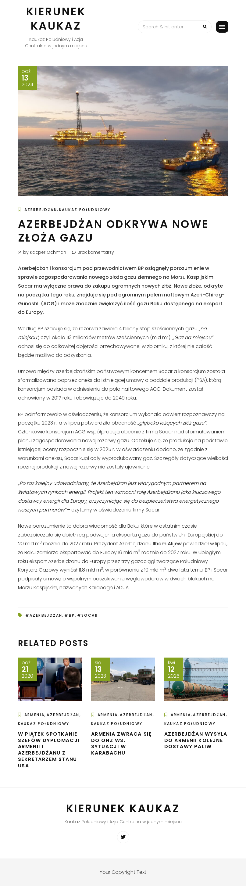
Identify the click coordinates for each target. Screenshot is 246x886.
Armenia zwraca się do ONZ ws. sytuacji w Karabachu (121, 743)
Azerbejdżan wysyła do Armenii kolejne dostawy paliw (195, 740)
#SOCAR (87, 615)
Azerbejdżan (40, 209)
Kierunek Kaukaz (56, 19)
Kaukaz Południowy (85, 209)
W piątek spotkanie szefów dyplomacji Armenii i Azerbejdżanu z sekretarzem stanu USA (49, 749)
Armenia (34, 714)
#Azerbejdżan (43, 615)
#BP (69, 615)
